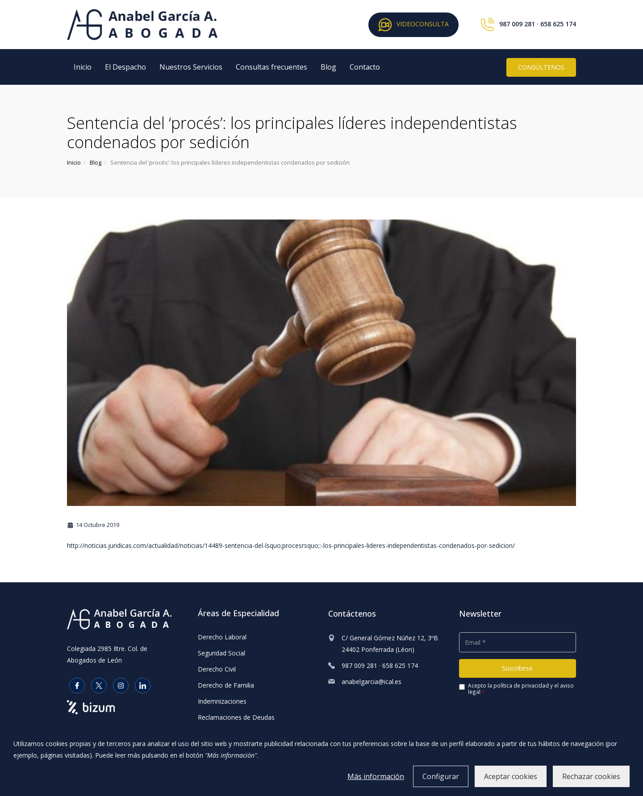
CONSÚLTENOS (541, 67)
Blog (328, 67)
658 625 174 (558, 24)
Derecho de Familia (226, 685)
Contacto (365, 67)
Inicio (83, 67)
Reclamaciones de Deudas (236, 717)
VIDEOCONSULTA (413, 25)
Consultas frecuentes (271, 67)
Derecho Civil (217, 669)
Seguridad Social (221, 653)
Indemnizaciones (222, 701)
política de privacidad (521, 685)
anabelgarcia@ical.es (371, 681)
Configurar (440, 776)
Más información (375, 776)
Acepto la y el (516, 688)
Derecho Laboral (222, 637)
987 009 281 (517, 24)
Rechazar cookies (591, 776)
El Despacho (125, 67)
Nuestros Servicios (190, 67)
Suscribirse (517, 668)
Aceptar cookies (510, 776)
